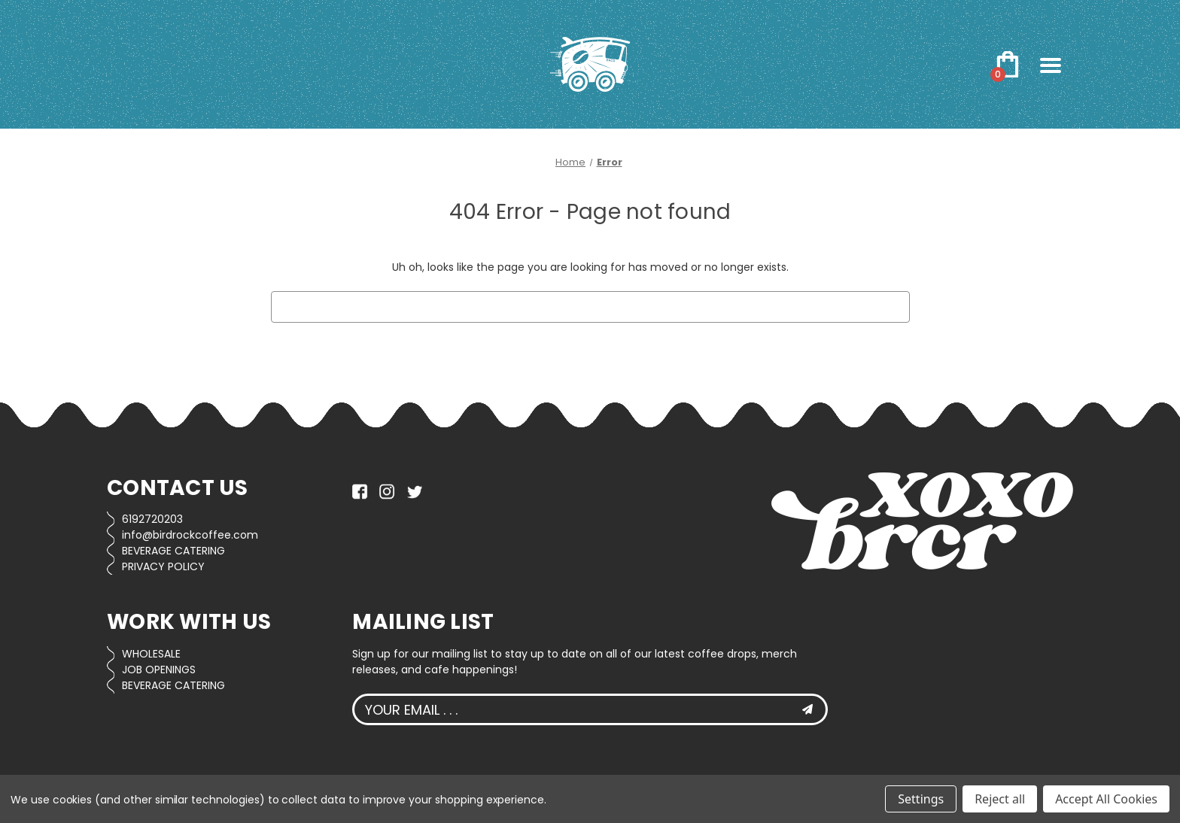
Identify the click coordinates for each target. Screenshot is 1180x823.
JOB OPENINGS (159, 669)
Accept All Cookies (1106, 799)
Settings (921, 799)
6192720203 (152, 519)
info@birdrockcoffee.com (190, 534)
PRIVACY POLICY (163, 566)
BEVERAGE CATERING (173, 550)
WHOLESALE (151, 653)
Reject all (1000, 799)
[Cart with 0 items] (1007, 65)
